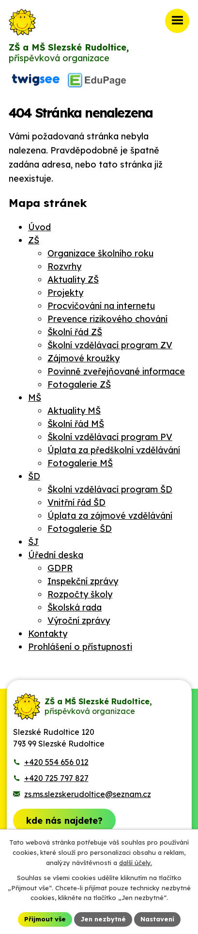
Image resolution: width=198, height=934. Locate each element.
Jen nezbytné (103, 919)
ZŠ (33, 240)
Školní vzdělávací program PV (109, 436)
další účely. (135, 862)
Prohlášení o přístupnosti (80, 646)
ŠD (34, 476)
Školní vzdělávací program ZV (109, 345)
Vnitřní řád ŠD (76, 502)
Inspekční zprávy (82, 581)
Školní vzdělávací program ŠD (109, 489)
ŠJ (33, 541)
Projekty (65, 292)
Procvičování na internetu (101, 305)
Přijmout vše (45, 919)
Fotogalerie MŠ (80, 463)
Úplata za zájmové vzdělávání (109, 515)
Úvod (39, 227)
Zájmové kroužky (83, 358)
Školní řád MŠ (75, 423)
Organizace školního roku (100, 253)
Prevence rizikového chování (107, 318)
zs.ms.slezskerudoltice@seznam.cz (87, 794)
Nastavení (157, 919)
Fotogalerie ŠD (79, 528)
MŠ (34, 397)
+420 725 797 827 (56, 778)
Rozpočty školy (79, 594)
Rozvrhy (64, 266)
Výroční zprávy (78, 620)
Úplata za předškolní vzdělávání (113, 450)
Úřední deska (55, 554)
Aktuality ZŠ (73, 279)
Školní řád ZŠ (74, 332)
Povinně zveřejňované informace (116, 371)
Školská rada (74, 607)
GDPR (60, 568)
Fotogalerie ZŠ (79, 384)
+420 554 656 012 (56, 762)
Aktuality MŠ (74, 410)
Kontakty (47, 633)
